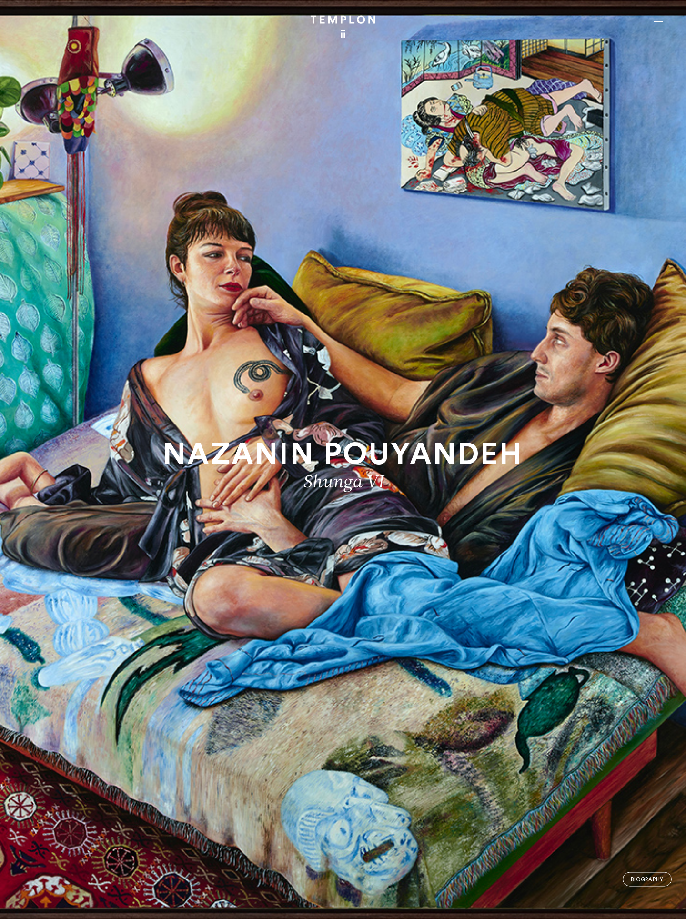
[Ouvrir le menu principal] (658, 19)
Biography (647, 879)
